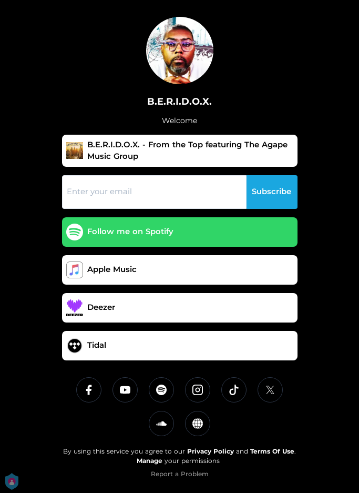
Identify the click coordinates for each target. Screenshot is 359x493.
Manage (149, 461)
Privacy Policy (210, 451)
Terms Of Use (272, 451)
